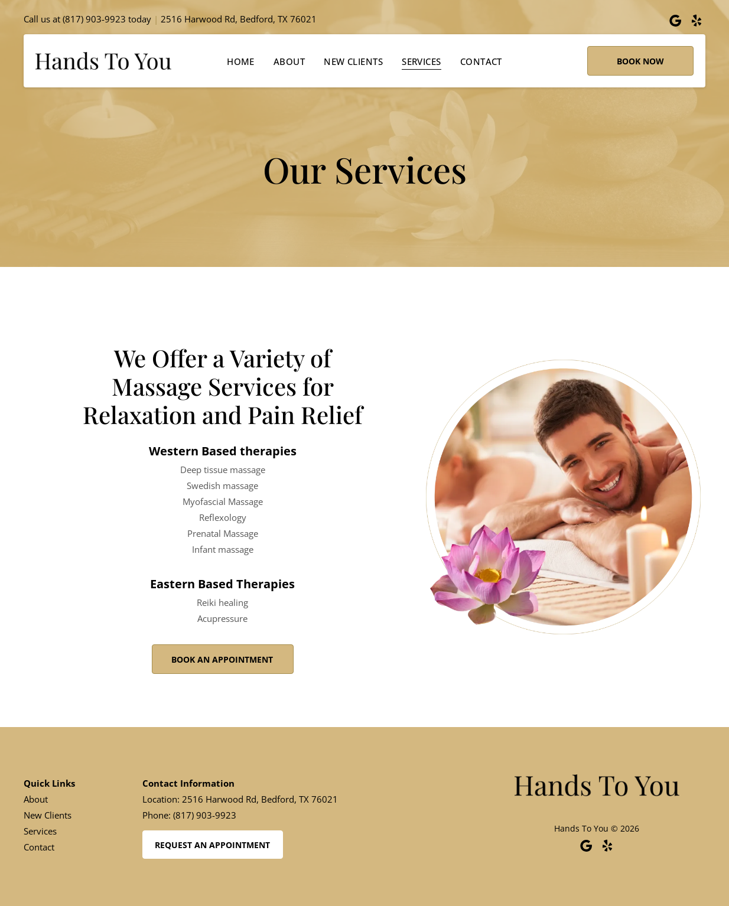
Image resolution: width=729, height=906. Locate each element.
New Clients (47, 815)
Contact (39, 847)
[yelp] (696, 21)
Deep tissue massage (222, 469)
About (36, 799)
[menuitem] (240, 61)
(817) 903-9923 (94, 19)
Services (40, 831)
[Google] (675, 21)
